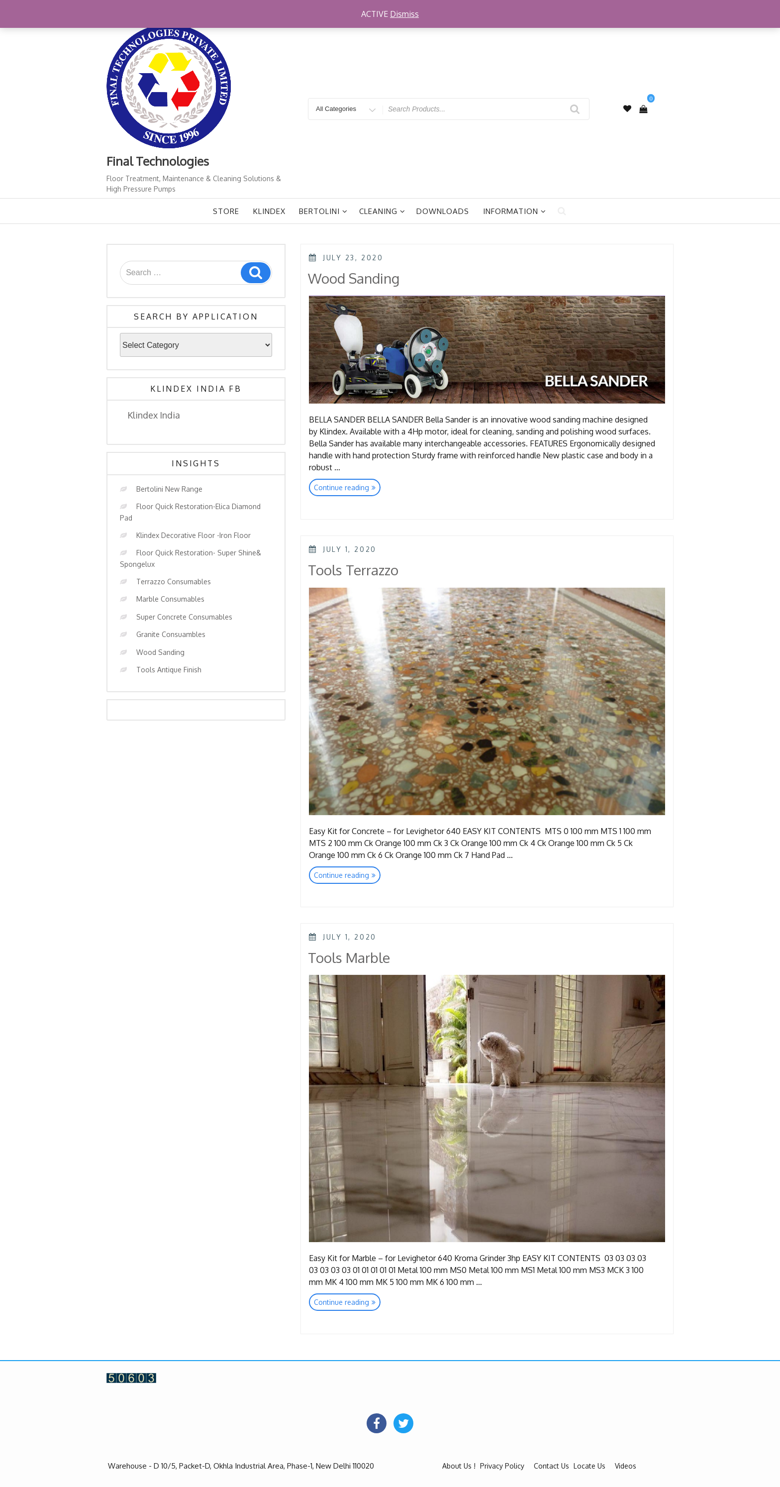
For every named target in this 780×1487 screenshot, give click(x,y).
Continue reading (347, 488)
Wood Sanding (160, 652)
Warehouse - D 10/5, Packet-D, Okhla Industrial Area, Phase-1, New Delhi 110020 (241, 1466)
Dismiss (404, 14)
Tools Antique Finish (168, 669)
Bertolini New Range (169, 489)
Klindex (269, 211)
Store (226, 211)
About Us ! (459, 1466)
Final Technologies (157, 161)
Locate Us (589, 1466)
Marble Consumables (170, 599)
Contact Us (551, 1466)
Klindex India (153, 415)
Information (514, 211)
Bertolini (323, 211)
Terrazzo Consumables (173, 581)
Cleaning (382, 211)
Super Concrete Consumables (184, 617)
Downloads (442, 211)
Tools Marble (349, 957)
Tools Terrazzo (353, 570)
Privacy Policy (502, 1466)
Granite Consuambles (170, 634)
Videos (625, 1466)
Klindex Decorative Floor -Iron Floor (193, 535)
